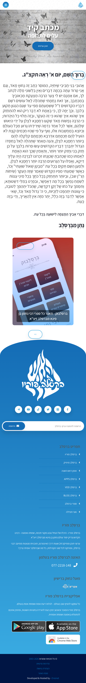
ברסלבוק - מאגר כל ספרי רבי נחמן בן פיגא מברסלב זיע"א (43, 316)
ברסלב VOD (72, 487)
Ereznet (55, 678)
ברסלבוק (25, 246)
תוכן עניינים (43, 46)
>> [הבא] (35, 334)
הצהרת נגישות (43, 668)
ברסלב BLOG (72, 495)
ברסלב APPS (72, 479)
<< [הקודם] (78, 75)
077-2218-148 (61, 565)
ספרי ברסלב (72, 503)
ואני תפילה (73, 512)
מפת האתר (43, 673)
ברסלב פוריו (72, 454)
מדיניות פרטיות (43, 663)
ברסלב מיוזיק (72, 462)
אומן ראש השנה (71, 470)
